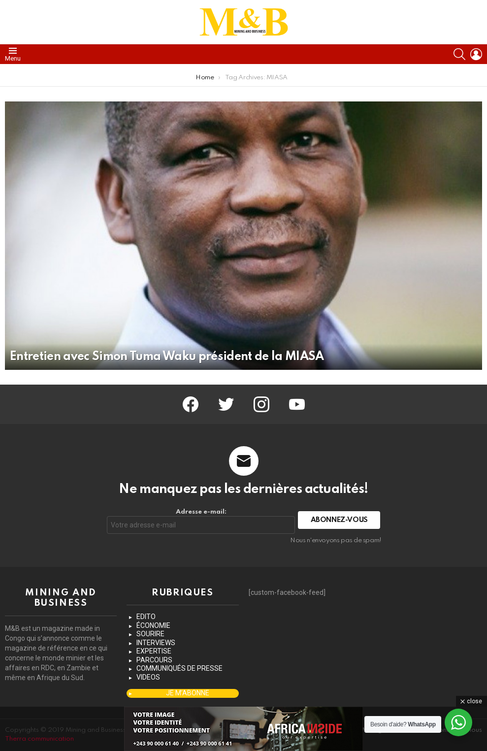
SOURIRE (150, 634)
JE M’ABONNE (187, 693)
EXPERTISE (153, 651)
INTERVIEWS (155, 643)
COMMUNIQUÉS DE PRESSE (179, 668)
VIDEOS (148, 677)
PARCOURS (154, 660)
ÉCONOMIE (153, 625)
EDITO (146, 616)
